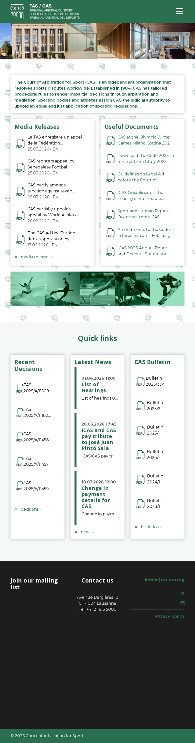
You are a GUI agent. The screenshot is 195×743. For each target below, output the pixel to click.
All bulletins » (148, 527)
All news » (84, 532)
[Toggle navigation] (179, 11)
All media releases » (33, 257)
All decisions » (28, 509)
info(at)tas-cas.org (164, 580)
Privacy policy (169, 616)
